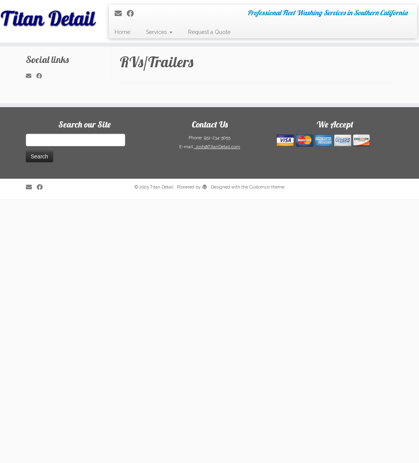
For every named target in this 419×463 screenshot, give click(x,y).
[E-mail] (121, 13)
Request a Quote (209, 32)
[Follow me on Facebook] (133, 13)
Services (159, 32)
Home (122, 32)
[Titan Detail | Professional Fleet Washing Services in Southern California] (49, 15)
